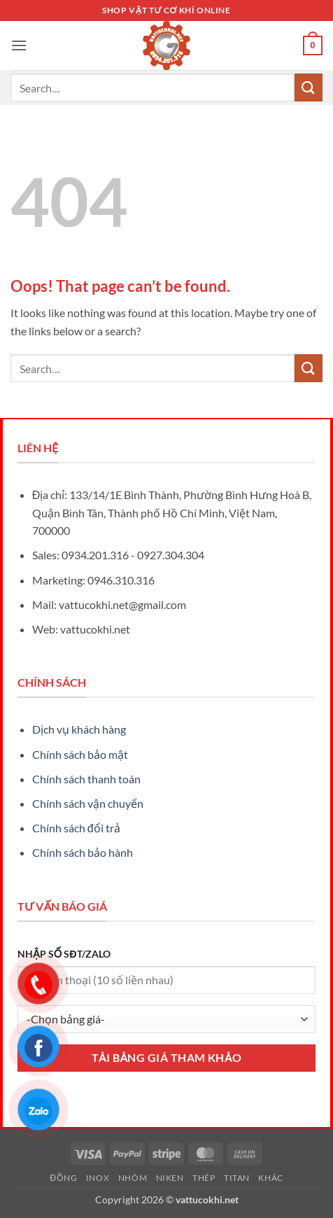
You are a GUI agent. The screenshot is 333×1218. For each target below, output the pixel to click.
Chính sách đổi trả (76, 827)
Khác (270, 1177)
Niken (170, 1177)
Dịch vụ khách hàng (79, 729)
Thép (203, 1177)
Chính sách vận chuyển (87, 803)
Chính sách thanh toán (86, 778)
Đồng (63, 1177)
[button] (18, 45)
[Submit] (309, 87)
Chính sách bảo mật (80, 754)
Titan (237, 1177)
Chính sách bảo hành (82, 852)
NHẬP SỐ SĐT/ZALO (64, 954)
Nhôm (132, 1177)
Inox (97, 1177)
